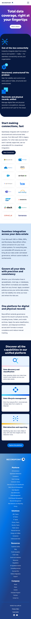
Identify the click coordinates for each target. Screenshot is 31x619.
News (15, 587)
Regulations (15, 563)
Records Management (15, 501)
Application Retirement (15, 473)
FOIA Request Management (15, 498)
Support (15, 576)
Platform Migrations (15, 574)
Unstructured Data (15, 538)
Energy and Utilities (15, 533)
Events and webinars (15, 557)
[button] (27, 3)
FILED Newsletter (15, 552)
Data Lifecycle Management (15, 487)
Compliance (16, 476)
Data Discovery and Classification (15, 484)
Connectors (15, 536)
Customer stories (15, 546)
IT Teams (15, 519)
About (15, 584)
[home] (7, 3)
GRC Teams (16, 514)
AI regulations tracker (15, 565)
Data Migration (15, 490)
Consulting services (15, 568)
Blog (15, 549)
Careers (16, 590)
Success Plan (15, 571)
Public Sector (15, 528)
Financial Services (15, 530)
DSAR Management (16, 495)
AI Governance (15, 471)
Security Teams (15, 525)
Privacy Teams (15, 522)
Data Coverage (15, 479)
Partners (15, 595)
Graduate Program (15, 592)
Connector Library (15, 482)
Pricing (15, 506)
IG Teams (15, 517)
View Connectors (8, 152)
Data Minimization (15, 492)
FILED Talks (15, 554)
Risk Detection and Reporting (15, 503)
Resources (15, 560)
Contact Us (15, 598)
